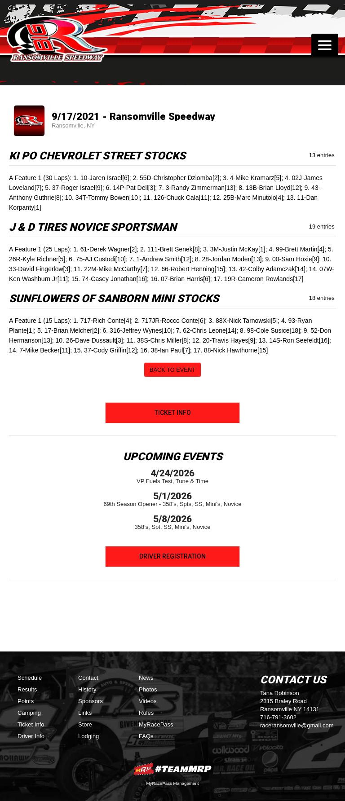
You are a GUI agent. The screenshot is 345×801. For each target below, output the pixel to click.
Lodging (88, 736)
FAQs (146, 736)
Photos (148, 689)
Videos (148, 701)
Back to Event (172, 369)
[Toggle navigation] (324, 45)
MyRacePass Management (172, 783)
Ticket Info (173, 412)
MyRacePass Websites (172, 769)
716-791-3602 (278, 717)
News (146, 677)
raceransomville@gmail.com (296, 725)
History (87, 689)
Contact (88, 677)
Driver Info (31, 736)
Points (26, 701)
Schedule (30, 677)
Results (27, 689)
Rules (146, 712)
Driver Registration (172, 556)
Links (85, 712)
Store (85, 724)
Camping (29, 712)
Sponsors (90, 701)
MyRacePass (156, 724)
